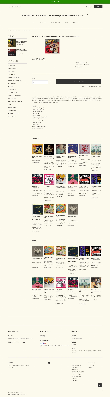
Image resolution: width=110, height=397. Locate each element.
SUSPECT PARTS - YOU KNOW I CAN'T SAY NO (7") (61, 188)
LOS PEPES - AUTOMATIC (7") (35, 187)
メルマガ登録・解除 (55, 22)
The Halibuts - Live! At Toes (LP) (72, 217)
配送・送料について (76, 367)
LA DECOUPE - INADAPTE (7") (47, 187)
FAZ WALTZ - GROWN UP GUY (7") (72, 187)
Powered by (17, 394)
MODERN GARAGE (16, 30)
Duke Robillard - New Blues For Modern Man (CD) (96, 291)
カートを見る (91, 365)
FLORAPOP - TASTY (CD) (83, 156)
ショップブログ (75, 378)
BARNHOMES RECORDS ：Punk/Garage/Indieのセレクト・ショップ (55, 15)
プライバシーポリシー (77, 374)
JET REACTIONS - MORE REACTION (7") (84, 187)
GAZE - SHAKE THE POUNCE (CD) (72, 157)
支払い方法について (76, 365)
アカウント (90, 6)
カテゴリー (42, 22)
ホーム (33, 22)
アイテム (98, 6)
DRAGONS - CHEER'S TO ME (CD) (60, 157)
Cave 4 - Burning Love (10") (48, 217)
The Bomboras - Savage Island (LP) (96, 187)
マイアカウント (91, 363)
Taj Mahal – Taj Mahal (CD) (95, 157)
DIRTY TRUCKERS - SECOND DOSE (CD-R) (49, 157)
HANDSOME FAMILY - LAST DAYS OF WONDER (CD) (21, 50)
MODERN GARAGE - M (27, 30)
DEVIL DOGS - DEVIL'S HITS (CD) (37, 157)
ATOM (76, 380)
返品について (85, 86)
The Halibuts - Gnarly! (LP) (60, 216)
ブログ (66, 22)
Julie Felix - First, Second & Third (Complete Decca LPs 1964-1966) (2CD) (21, 41)
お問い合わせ (75, 22)
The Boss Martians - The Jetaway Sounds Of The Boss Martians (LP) (37, 218)
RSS (73, 380)
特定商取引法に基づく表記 (95, 86)
